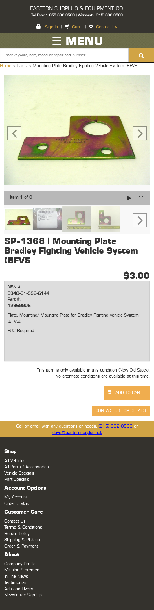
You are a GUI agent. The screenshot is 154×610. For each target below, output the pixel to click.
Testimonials (16, 582)
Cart (76, 27)
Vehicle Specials (19, 473)
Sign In (51, 27)
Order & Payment (21, 546)
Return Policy (17, 534)
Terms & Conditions (23, 527)
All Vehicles (15, 461)
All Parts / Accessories (26, 467)
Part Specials (17, 479)
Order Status (16, 503)
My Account (15, 497)
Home (6, 66)
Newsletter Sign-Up (23, 595)
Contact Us (107, 27)
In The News (16, 576)
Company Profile (20, 564)
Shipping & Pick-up (22, 540)
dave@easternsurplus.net (77, 432)
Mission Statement (22, 570)
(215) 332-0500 (115, 426)
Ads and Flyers (18, 589)
